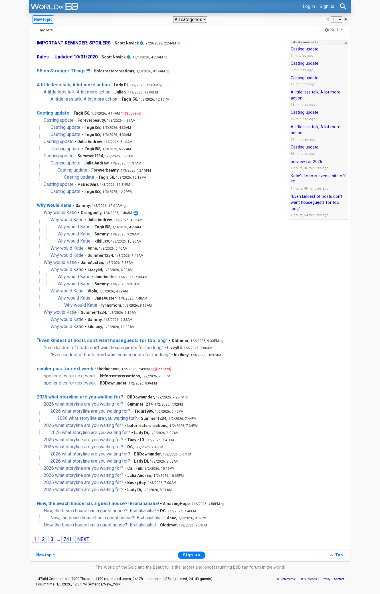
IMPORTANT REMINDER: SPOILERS (74, 43)
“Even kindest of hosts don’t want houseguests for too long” (102, 340)
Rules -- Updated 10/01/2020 (67, 57)
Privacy (325, 579)
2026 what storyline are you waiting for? (80, 397)
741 (67, 539)
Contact (339, 579)
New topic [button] (43, 19)
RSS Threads (309, 579)
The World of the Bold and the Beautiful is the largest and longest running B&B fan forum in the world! (190, 567)
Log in (309, 6)
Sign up (327, 6)
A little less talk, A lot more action (73, 85)
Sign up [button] (191, 555)
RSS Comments (285, 579)
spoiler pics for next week (65, 368)
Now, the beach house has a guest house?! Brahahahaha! (98, 503)
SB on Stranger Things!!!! (63, 71)
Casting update (53, 113)
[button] (190, 19)
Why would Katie (54, 205)
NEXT (83, 539)
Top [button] (335, 555)
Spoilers (46, 30)
